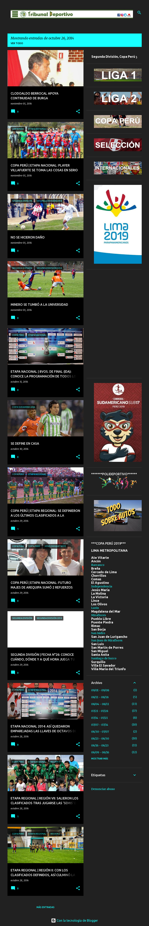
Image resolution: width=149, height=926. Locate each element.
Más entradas (45, 907)
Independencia (101, 586)
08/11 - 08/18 (100, 697)
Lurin (95, 608)
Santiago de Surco (103, 658)
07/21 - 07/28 (99, 711)
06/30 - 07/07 (100, 731)
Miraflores (98, 615)
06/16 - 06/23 (100, 745)
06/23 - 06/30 (100, 738)
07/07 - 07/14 (99, 725)
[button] (78, 111)
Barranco (97, 565)
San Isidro (98, 633)
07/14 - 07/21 (99, 718)
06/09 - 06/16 (100, 752)
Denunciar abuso (103, 789)
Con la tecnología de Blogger (74, 920)
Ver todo (17, 43)
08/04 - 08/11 (100, 704)
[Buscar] (139, 12)
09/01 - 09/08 (100, 690)
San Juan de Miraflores (106, 640)
